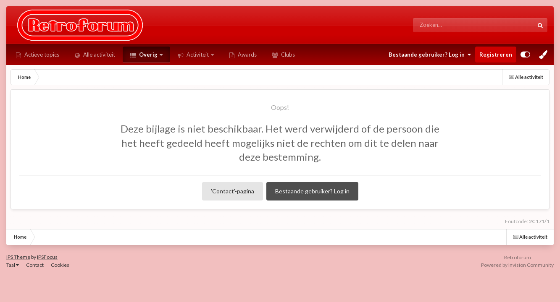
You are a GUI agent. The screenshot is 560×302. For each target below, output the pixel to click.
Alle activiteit (98, 54)
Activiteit (197, 54)
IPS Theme (18, 257)
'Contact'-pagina (232, 191)
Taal (12, 265)
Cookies (60, 265)
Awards (247, 54)
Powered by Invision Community (517, 265)
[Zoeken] (457, 25)
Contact (35, 265)
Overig (148, 54)
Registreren (495, 54)
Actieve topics (41, 54)
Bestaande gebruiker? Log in (430, 54)
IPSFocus (47, 257)
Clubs (287, 54)
